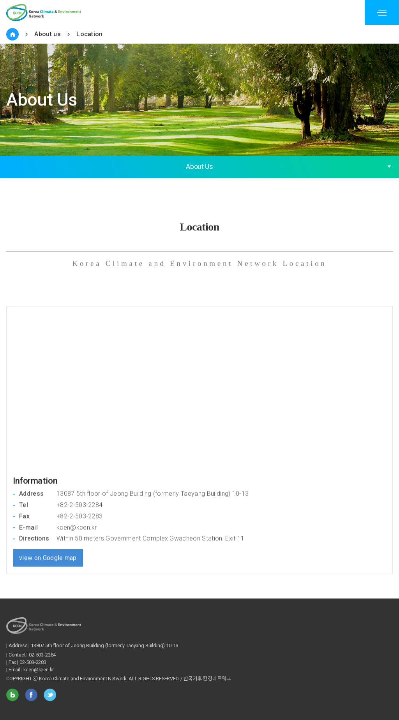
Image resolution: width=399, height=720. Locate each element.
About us (47, 34)
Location (89, 34)
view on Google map (48, 522)
